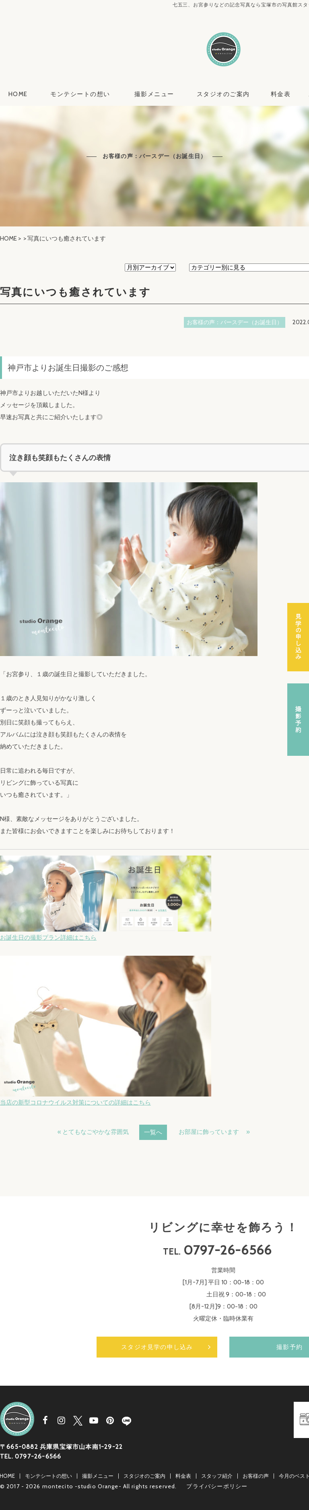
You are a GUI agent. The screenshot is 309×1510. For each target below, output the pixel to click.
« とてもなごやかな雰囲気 (93, 1132)
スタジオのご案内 (223, 94)
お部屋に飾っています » (214, 1132)
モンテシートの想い (80, 94)
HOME (18, 94)
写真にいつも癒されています (75, 292)
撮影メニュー (154, 94)
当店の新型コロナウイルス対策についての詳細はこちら (75, 1102)
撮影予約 (298, 719)
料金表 (281, 94)
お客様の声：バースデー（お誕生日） (234, 322)
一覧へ (153, 1132)
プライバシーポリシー (216, 1486)
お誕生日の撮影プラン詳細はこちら (48, 937)
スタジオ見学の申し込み (157, 1347)
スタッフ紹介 (217, 1476)
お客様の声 (256, 1476)
